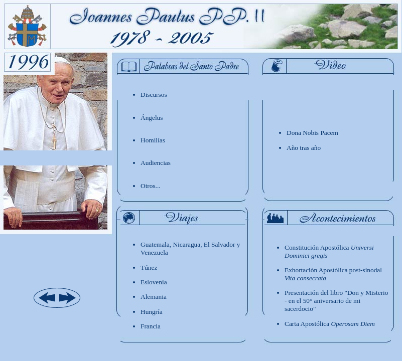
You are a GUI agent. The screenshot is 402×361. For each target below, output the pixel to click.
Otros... (151, 186)
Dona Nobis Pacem (312, 132)
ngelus (152, 117)
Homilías (153, 140)
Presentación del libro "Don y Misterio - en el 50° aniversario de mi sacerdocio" (336, 300)
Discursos (154, 94)
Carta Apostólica (330, 323)
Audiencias (156, 162)
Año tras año (304, 147)
